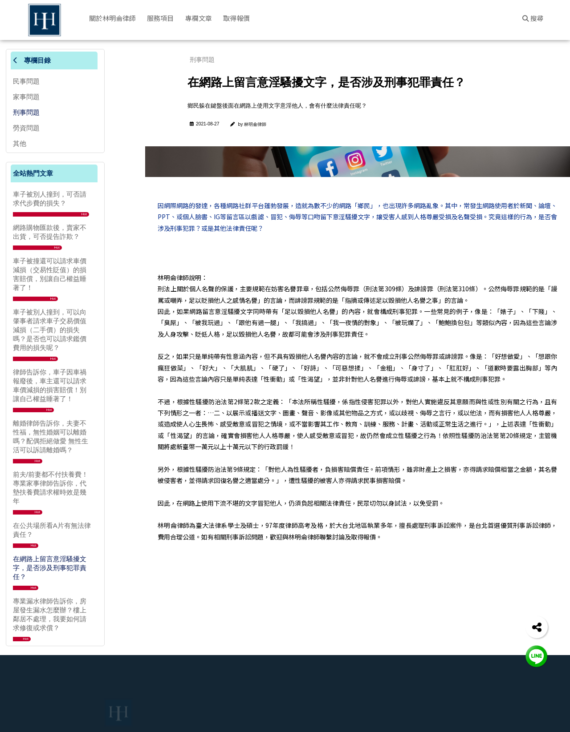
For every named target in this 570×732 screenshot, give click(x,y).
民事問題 (26, 81)
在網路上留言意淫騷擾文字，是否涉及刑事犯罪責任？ (49, 567)
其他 (19, 143)
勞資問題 (26, 128)
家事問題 (26, 97)
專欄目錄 (32, 60)
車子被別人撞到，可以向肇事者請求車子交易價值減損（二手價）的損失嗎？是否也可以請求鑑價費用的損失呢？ (49, 329)
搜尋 (533, 18)
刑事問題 (26, 112)
